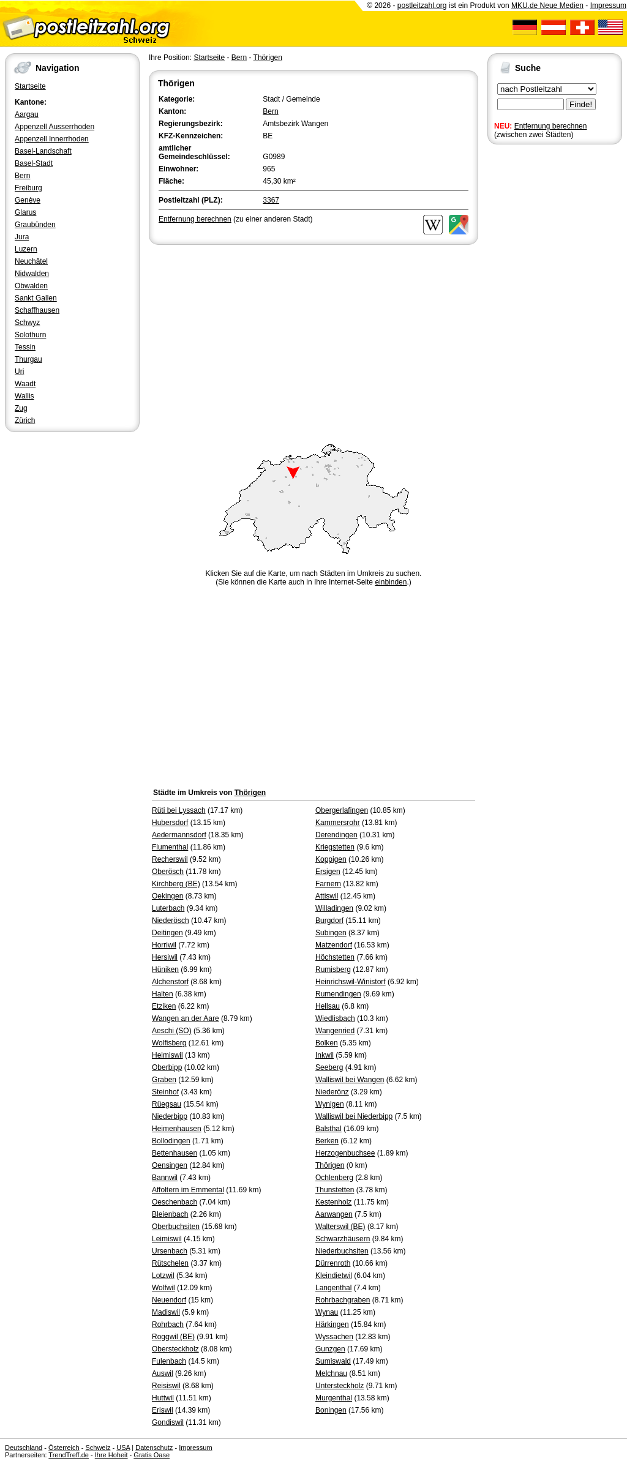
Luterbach (168, 908)
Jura (22, 237)
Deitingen (167, 932)
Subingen (331, 932)
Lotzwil (163, 1275)
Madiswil (166, 1312)
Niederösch (170, 920)
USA (123, 1447)
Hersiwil (165, 957)
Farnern (328, 884)
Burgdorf (329, 920)
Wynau (326, 1312)
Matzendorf (333, 945)
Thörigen (267, 57)
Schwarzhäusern (342, 1239)
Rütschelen (170, 1263)
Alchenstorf (170, 981)
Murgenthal (333, 1398)
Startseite (30, 86)
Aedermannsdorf (179, 835)
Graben (164, 1079)
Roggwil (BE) (173, 1336)
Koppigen (331, 859)
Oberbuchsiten (176, 1226)
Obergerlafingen (341, 810)
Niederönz (332, 1092)
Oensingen (169, 1165)
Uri (19, 371)
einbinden (391, 582)
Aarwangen (334, 1214)
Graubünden (35, 224)
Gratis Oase (151, 1455)
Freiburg (28, 188)
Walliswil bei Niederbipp (353, 1116)
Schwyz (27, 322)
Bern (22, 175)
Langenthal (333, 1287)
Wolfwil (163, 1287)
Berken (327, 1141)
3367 (271, 200)
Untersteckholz (339, 1385)
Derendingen (336, 835)
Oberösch (168, 871)
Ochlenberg (334, 1177)
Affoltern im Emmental (188, 1190)
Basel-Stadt (34, 163)
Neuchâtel (31, 261)
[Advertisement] (313, 339)
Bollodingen (171, 1141)
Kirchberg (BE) (176, 884)
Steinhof (165, 1092)
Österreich (64, 1447)
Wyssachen (334, 1336)
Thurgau (28, 359)
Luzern (26, 249)
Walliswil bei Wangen (349, 1079)
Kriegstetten (335, 847)
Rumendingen (338, 994)
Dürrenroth (332, 1263)
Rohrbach (168, 1324)
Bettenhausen (174, 1153)
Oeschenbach (174, 1202)
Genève (27, 200)
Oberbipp (167, 1067)
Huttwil (163, 1398)
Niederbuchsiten (342, 1251)
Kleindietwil (333, 1275)
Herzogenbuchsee (345, 1153)
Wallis (24, 396)
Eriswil (162, 1410)
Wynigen (329, 1104)
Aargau (27, 114)
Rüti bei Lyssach (179, 810)
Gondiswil (168, 1422)
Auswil (162, 1373)
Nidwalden (32, 273)
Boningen (331, 1410)
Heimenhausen (176, 1128)
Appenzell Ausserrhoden (54, 126)
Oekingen (167, 896)
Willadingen (334, 908)
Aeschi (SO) (172, 1030)
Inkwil (324, 1055)
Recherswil (170, 859)
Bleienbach (170, 1214)
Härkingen (332, 1324)
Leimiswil (167, 1239)
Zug (21, 408)
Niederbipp (169, 1116)
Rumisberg (333, 969)
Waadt (25, 383)
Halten (162, 994)
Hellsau (327, 1006)
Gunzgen (330, 1349)
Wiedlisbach (335, 1018)
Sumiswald (333, 1361)
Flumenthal (170, 847)
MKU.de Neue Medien (547, 5)
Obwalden (31, 286)
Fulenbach (169, 1361)
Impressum (608, 5)
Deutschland (23, 1447)
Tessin (25, 347)
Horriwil (164, 945)
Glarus (25, 212)
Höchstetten (335, 957)
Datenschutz (154, 1447)
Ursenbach (169, 1251)
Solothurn (30, 335)
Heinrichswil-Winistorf (350, 981)
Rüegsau (166, 1104)
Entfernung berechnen (550, 126)
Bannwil (165, 1177)
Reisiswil (166, 1385)
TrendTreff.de (68, 1455)
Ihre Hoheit (111, 1455)
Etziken (164, 1006)
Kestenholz (333, 1202)
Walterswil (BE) (340, 1226)
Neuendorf (169, 1300)
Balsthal (328, 1128)
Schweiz (97, 1447)
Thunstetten (334, 1190)
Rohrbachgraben (342, 1300)
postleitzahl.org (422, 5)
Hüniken (165, 969)
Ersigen (327, 871)
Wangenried (335, 1030)
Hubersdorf (170, 822)
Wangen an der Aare (185, 1018)
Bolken (326, 1043)
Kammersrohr (337, 822)
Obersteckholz (175, 1349)
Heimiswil (167, 1055)
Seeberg (329, 1067)
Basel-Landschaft (43, 151)
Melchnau (331, 1373)
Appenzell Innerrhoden (52, 139)
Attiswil (326, 896)
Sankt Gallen (36, 298)
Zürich (25, 420)
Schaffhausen (37, 310)
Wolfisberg (169, 1043)
